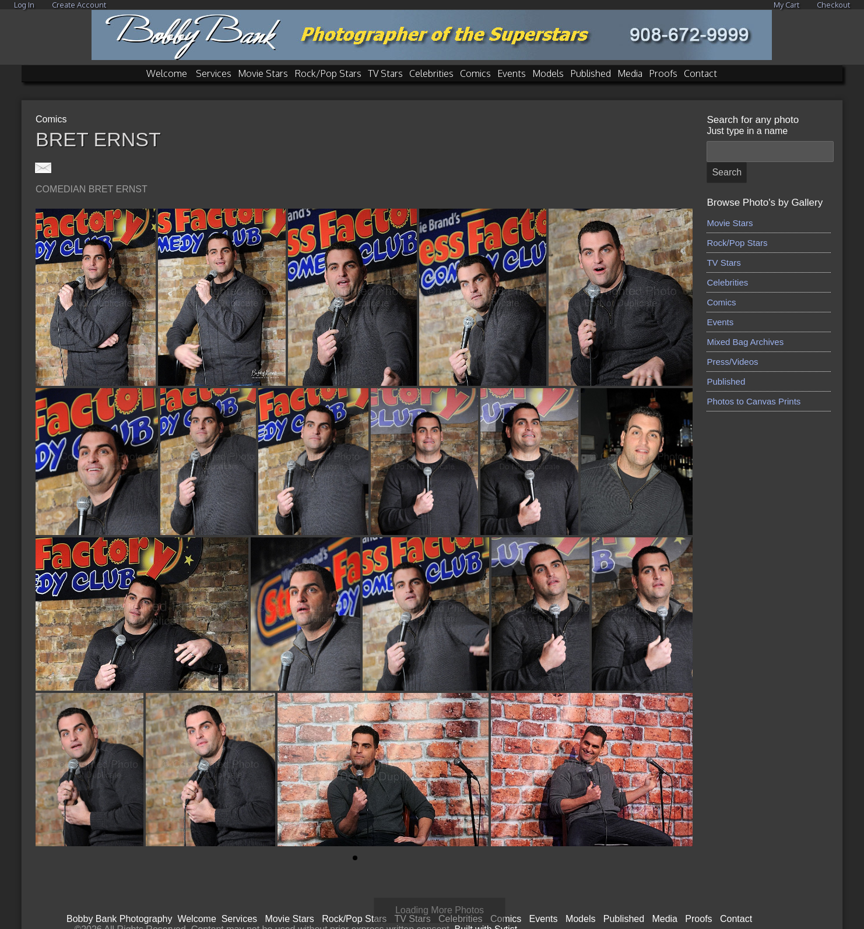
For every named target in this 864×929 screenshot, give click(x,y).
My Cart (787, 4)
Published (590, 73)
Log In (24, 4)
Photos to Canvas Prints (753, 401)
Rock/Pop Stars (327, 73)
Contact (700, 73)
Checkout (833, 4)
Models (548, 73)
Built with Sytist (486, 909)
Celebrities (431, 73)
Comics (475, 73)
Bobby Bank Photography (119, 899)
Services (213, 73)
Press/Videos (732, 362)
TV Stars (385, 73)
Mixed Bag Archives (745, 342)
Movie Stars (263, 73)
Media (629, 73)
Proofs (663, 73)
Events (511, 73)
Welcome (166, 73)
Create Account (79, 4)
